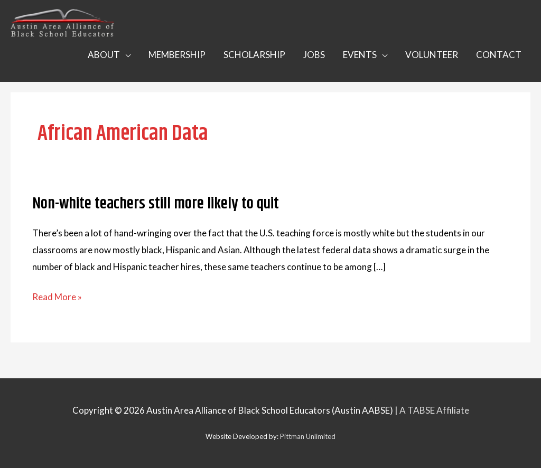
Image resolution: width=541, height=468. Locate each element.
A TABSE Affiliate (434, 410)
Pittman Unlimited (307, 436)
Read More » (57, 297)
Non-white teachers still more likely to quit (155, 204)
